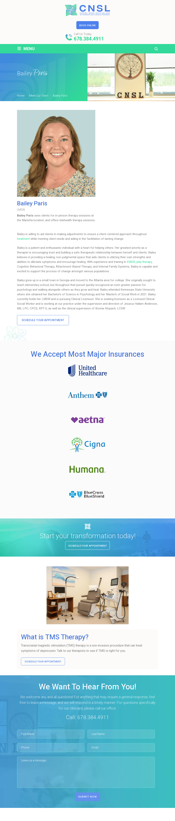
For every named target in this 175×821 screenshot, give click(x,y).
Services (75, 818)
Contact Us (143, 818)
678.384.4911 (89, 39)
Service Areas (99, 818)
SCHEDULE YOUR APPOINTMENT (43, 662)
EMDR (131, 262)
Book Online (87, 25)
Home (29, 818)
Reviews (121, 818)
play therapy (144, 262)
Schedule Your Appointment (44, 320)
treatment (23, 239)
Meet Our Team (51, 818)
